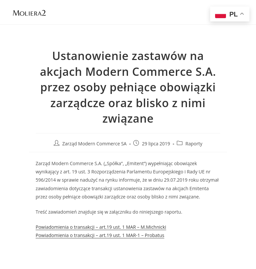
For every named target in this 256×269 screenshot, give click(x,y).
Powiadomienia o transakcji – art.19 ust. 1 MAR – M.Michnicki (101, 227)
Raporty (193, 143)
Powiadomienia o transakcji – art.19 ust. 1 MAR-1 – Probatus (100, 235)
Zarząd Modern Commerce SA (94, 143)
